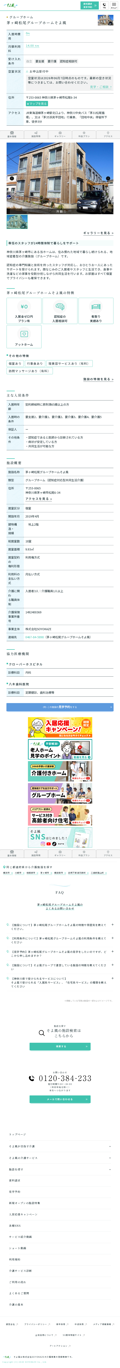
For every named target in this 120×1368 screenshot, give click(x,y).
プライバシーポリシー (37, 1324)
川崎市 (20, 873)
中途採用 (81, 1324)
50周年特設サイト (73, 1335)
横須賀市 (60, 873)
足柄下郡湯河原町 (78, 873)
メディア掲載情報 (103, 1324)
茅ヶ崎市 (46, 873)
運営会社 (12, 1324)
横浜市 (8, 873)
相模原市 (32, 873)
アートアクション (60, 1345)
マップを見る (37, 103)
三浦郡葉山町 (99, 873)
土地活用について (45, 1335)
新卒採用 (62, 1324)
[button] (12, 178)
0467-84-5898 (34, 637)
